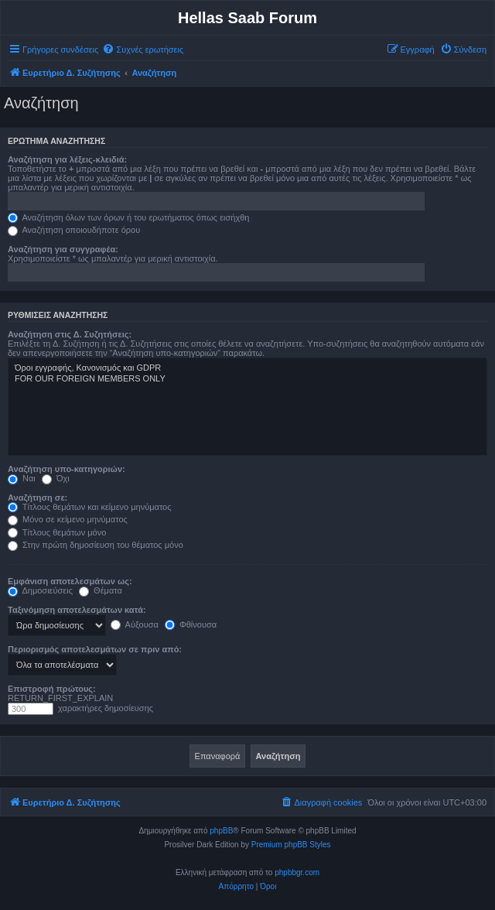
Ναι (22, 478)
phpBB (221, 830)
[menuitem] (142, 49)
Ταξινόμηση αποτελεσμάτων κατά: (77, 609)
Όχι (56, 478)
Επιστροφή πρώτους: (52, 688)
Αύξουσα (135, 624)
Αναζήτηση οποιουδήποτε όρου (74, 229)
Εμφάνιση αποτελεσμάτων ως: (70, 581)
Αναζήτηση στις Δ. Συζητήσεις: (69, 334)
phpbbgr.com (297, 872)
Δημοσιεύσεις (40, 590)
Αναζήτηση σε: (37, 497)
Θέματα (100, 590)
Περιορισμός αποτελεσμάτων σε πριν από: (95, 649)
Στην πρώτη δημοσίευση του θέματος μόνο (95, 544)
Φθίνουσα (191, 624)
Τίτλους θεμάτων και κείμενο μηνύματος (90, 506)
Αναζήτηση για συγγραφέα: (63, 249)
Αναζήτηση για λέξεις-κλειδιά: (67, 159)
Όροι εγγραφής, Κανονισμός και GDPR (247, 368)
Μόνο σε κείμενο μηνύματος (68, 519)
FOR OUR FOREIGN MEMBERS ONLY (247, 379)
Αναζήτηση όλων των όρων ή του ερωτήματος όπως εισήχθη (128, 217)
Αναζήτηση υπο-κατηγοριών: (66, 469)
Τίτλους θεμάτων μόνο (57, 532)
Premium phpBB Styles (291, 844)
